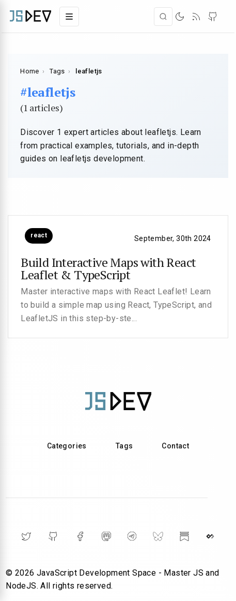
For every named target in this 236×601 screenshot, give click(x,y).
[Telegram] (132, 536)
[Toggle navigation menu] (69, 16)
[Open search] (163, 16)
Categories (67, 446)
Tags (57, 71)
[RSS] (196, 16)
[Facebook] (80, 536)
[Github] (53, 536)
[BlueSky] (158, 536)
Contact (175, 446)
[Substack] (184, 536)
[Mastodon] (106, 536)
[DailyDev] (210, 536)
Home (29, 71)
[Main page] (30, 16)
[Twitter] (26, 536)
